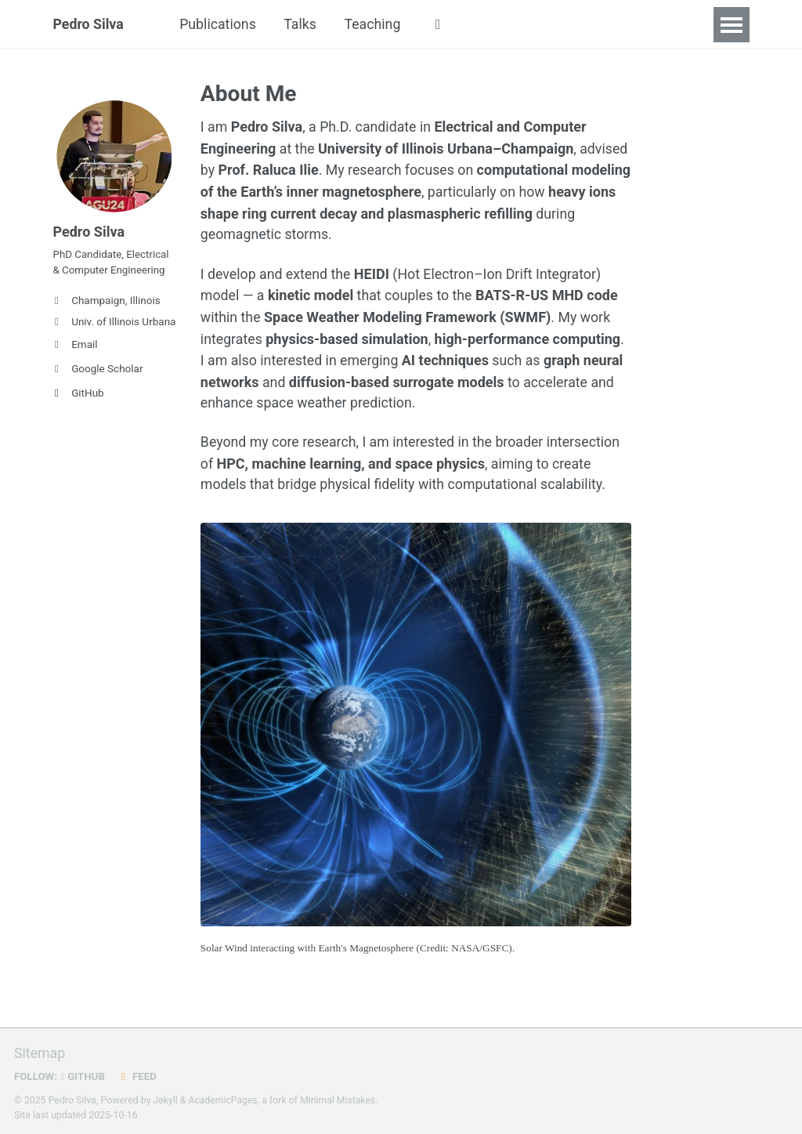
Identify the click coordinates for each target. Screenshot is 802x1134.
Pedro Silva (89, 24)
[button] (443, 25)
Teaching (376, 24)
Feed (138, 1073)
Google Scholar (98, 371)
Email (75, 347)
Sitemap (40, 1051)
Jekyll (166, 1097)
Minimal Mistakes (340, 1097)
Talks (303, 24)
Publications (219, 24)
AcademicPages (223, 1097)
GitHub (78, 395)
